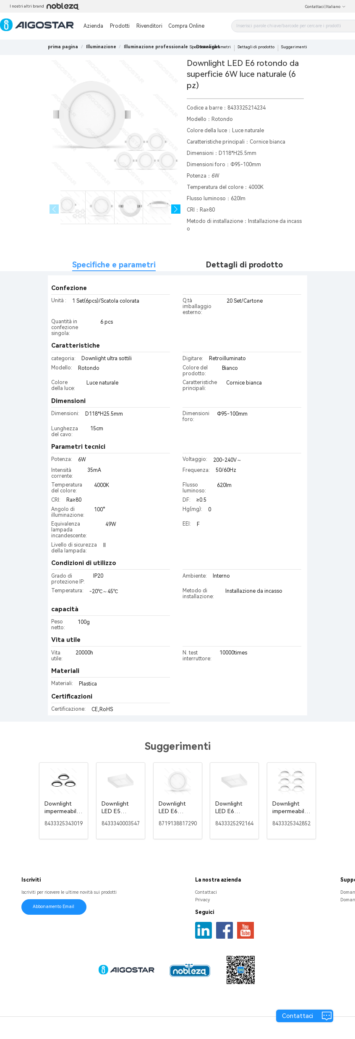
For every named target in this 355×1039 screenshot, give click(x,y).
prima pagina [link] (63, 47)
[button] (176, 209)
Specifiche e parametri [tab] (114, 264)
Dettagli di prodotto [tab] (244, 264)
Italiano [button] (336, 7)
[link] (101, 47)
